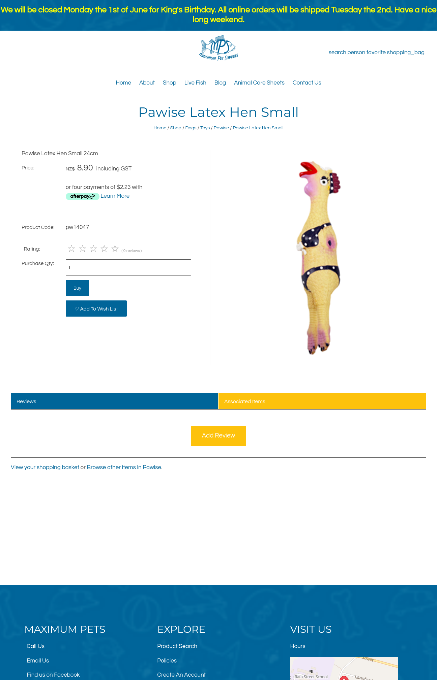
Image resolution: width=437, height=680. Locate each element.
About (147, 83)
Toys (205, 127)
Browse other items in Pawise (124, 467)
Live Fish (195, 83)
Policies (167, 661)
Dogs (191, 127)
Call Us (36, 646)
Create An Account (181, 675)
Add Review (218, 435)
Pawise (221, 127)
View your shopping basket (45, 467)
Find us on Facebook (53, 675)
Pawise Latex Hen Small (258, 127)
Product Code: (38, 227)
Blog (220, 83)
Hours (297, 646)
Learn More (114, 196)
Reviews (26, 401)
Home (123, 83)
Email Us (38, 661)
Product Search (177, 646)
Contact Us (307, 83)
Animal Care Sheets (259, 83)
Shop (169, 83)
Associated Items (244, 401)
